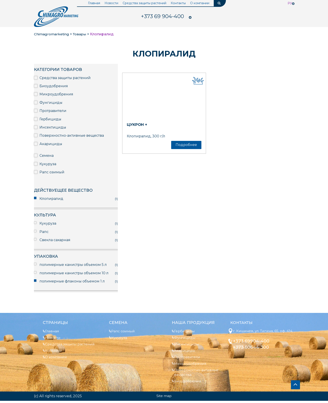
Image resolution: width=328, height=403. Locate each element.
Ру (290, 3)
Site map (164, 398)
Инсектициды (52, 127)
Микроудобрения (56, 94)
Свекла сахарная (54, 240)
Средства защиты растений (144, 3)
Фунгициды (50, 102)
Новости (111, 3)
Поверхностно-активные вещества (71, 135)
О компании (199, 3)
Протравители (52, 111)
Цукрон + (138, 124)
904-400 (163, 16)
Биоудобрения (53, 86)
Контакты (178, 3)
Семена (46, 155)
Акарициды (50, 144)
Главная (94, 3)
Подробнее (186, 145)
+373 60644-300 (253, 352)
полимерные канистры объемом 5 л (73, 265)
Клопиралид (51, 199)
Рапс (44, 232)
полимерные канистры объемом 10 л (74, 273)
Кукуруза (47, 164)
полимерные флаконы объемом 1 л (72, 281)
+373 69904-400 (253, 346)
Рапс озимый (51, 172)
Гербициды (50, 119)
